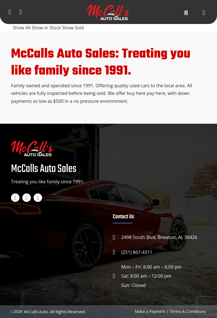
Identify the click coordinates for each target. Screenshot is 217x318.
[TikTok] (38, 197)
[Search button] (186, 12)
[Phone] (9, 11)
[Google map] (20, 11)
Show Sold (73, 28)
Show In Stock (47, 28)
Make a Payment (150, 311)
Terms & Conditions (188, 311)
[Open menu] (204, 12)
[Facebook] (15, 197)
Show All (22, 28)
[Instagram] (26, 197)
